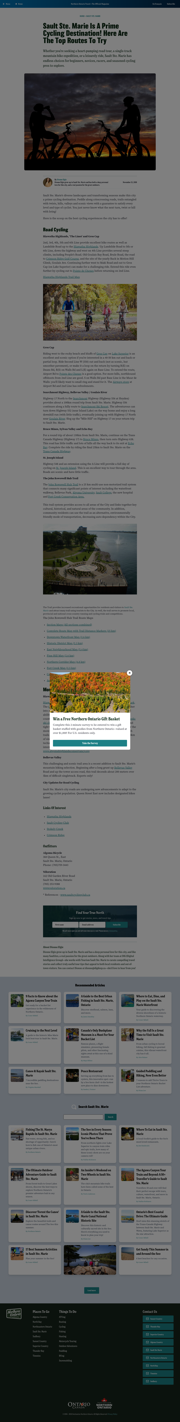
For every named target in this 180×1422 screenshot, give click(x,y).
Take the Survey (90, 743)
